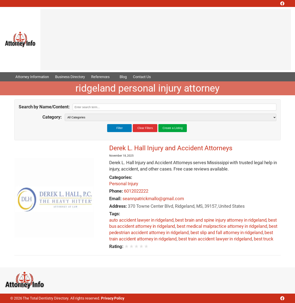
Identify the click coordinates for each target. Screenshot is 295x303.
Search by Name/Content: (44, 106)
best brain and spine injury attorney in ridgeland (220, 220)
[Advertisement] (163, 41)
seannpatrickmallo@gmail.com (153, 198)
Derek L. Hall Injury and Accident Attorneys (171, 148)
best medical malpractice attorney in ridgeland (222, 226)
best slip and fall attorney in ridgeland (227, 232)
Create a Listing (172, 128)
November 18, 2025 (121, 155)
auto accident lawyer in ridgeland (141, 220)
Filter (119, 128)
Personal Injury (123, 183)
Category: (52, 117)
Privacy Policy (112, 298)
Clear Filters (145, 128)
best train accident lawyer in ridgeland (215, 238)
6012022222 (136, 191)
